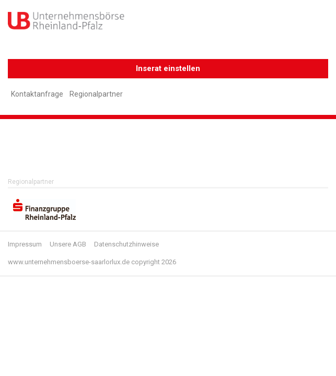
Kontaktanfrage (37, 94)
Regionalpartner (96, 94)
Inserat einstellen (168, 68)
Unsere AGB (68, 244)
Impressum (25, 244)
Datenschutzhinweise (126, 244)
